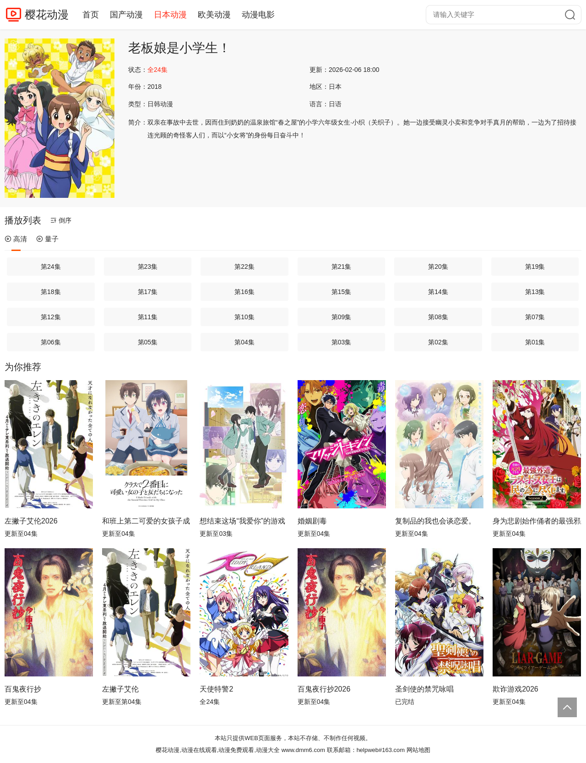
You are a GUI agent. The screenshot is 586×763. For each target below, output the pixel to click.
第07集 (535, 317)
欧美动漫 (214, 14)
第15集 (341, 291)
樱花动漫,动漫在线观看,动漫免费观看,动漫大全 (218, 750)
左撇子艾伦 (120, 689)
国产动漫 (126, 14)
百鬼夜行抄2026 (324, 689)
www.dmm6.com (303, 750)
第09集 (341, 317)
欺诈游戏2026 (515, 689)
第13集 (535, 291)
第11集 (148, 317)
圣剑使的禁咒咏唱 (424, 689)
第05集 (148, 342)
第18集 (51, 291)
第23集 (148, 266)
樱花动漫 (47, 14)
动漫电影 (258, 14)
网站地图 (418, 750)
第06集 (51, 342)
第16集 (244, 291)
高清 (16, 239)
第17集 (148, 291)
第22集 (244, 266)
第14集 (438, 291)
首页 (90, 14)
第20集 (438, 266)
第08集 (438, 317)
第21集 (341, 266)
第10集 (244, 317)
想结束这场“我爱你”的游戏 (242, 521)
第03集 (341, 342)
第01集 (535, 342)
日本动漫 (170, 14)
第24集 (51, 266)
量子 (47, 239)
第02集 (438, 342)
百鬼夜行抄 (23, 689)
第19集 (535, 266)
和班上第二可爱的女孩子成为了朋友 (146, 521)
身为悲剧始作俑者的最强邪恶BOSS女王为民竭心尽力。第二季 (537, 521)
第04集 (244, 342)
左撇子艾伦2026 (31, 521)
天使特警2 (216, 689)
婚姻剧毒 (312, 521)
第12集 (51, 317)
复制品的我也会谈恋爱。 (435, 521)
